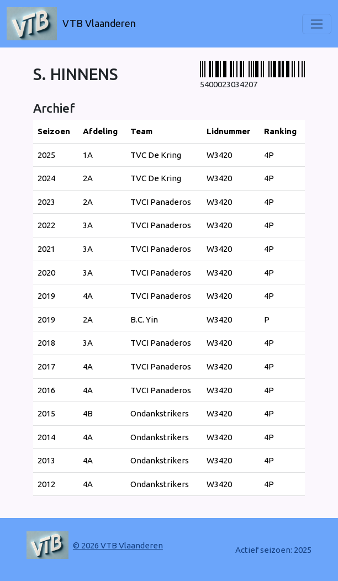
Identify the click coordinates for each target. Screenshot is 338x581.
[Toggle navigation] (316, 24)
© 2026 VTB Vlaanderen (118, 545)
